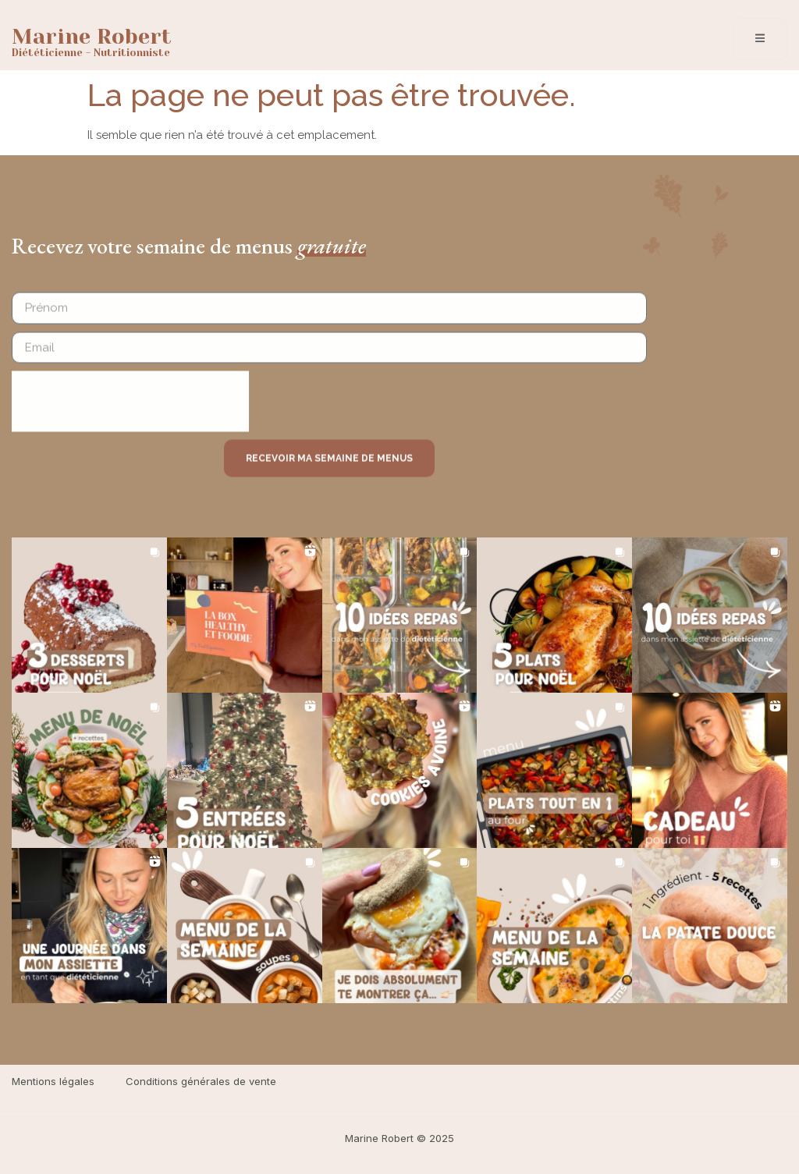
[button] (89, 615)
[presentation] (130, 410)
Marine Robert (92, 36)
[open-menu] (760, 39)
